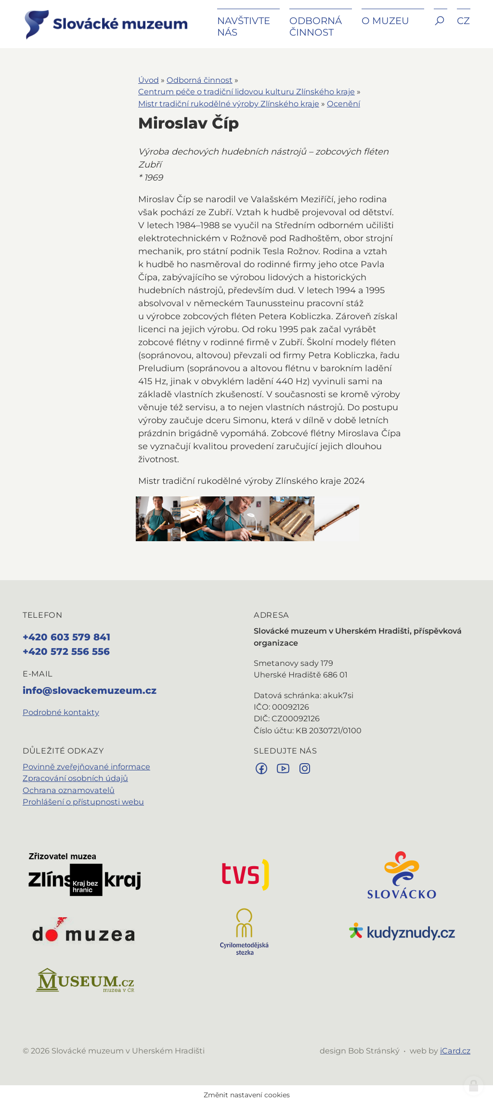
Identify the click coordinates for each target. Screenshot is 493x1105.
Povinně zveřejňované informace (86, 766)
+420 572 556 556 (66, 651)
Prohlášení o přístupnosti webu (83, 801)
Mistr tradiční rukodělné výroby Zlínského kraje (228, 103)
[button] (440, 27)
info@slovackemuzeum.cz (89, 690)
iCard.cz (455, 1050)
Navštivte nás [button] (243, 26)
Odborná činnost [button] (315, 26)
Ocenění (343, 103)
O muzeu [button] (385, 20)
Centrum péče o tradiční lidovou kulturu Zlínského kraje (246, 91)
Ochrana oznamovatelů (69, 790)
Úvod (148, 80)
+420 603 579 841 (66, 637)
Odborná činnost (200, 80)
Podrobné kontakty (61, 712)
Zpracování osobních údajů (75, 778)
